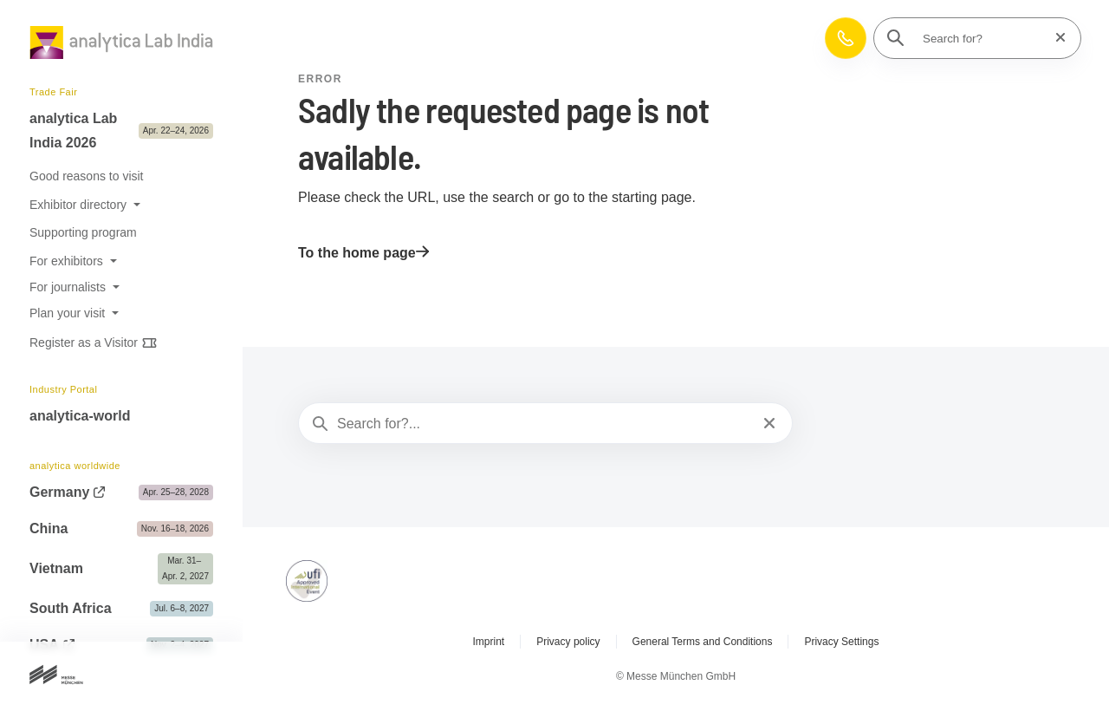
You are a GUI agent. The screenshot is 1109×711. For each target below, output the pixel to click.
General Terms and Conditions (702, 642)
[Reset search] (1055, 37)
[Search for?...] (543, 424)
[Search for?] (982, 38)
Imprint (489, 642)
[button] (845, 38)
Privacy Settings (841, 642)
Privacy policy (568, 642)
